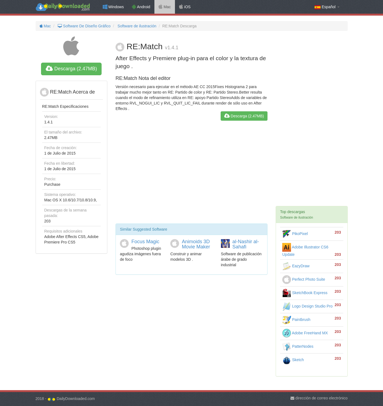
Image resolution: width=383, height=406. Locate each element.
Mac (165, 7)
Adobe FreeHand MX (305, 333)
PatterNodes (297, 346)
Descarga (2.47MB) (71, 68)
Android (141, 7)
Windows (113, 7)
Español (327, 7)
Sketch (293, 360)
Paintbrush (296, 319)
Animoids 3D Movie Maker (196, 244)
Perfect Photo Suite (303, 279)
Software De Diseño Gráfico (84, 26)
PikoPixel (295, 233)
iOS (185, 7)
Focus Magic (145, 241)
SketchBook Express (304, 293)
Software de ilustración (136, 26)
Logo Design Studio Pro (307, 306)
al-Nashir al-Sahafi (245, 244)
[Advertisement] (191, 174)
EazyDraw (296, 266)
